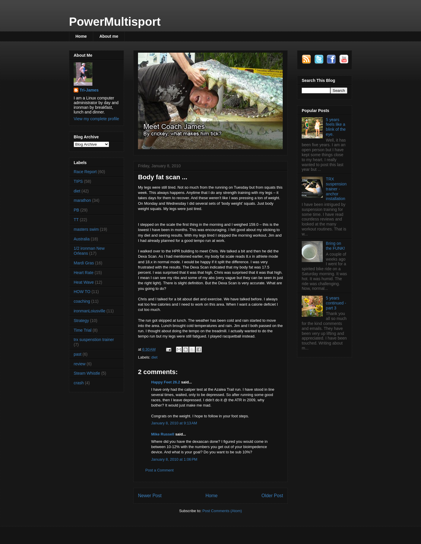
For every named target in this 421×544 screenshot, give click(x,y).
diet (154, 357)
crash (79, 383)
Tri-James (89, 90)
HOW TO (82, 291)
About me (108, 36)
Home (81, 36)
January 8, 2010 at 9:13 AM (174, 423)
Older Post (272, 495)
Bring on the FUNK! (335, 246)
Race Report (85, 171)
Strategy (81, 320)
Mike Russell (162, 434)
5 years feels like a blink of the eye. (336, 127)
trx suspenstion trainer (94, 339)
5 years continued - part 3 (336, 303)
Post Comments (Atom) (222, 511)
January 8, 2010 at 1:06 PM (174, 459)
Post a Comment (159, 470)
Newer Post (150, 495)
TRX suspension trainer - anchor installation (336, 189)
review (79, 363)
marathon (82, 200)
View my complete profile (96, 118)
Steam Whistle (87, 373)
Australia (81, 239)
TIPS (78, 181)
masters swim (86, 229)
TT (76, 219)
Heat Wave (84, 282)
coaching (82, 301)
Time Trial (83, 330)
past (77, 354)
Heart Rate (84, 272)
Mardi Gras (84, 263)
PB (76, 210)
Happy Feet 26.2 (165, 382)
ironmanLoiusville (89, 311)
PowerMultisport (115, 21)
